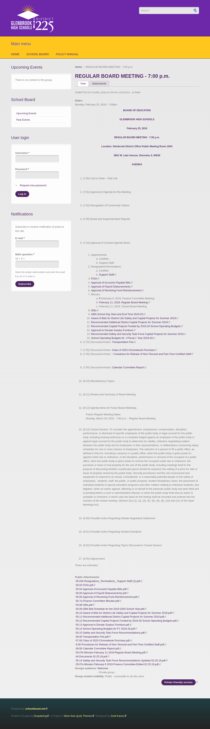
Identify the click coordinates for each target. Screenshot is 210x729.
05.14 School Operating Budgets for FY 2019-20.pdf (105, 628)
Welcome (103, 668)
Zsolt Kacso (117, 715)
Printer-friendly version (178, 682)
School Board (38, 54)
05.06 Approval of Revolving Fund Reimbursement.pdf (106, 596)
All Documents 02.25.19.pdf (91, 656)
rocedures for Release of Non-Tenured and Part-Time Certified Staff (152, 353)
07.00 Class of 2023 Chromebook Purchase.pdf (103, 640)
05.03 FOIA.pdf (84, 585)
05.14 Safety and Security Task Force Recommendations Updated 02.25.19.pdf (120, 660)
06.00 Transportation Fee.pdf (92, 636)
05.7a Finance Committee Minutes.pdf (97, 600)
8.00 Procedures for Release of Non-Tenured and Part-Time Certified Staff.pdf (120, 644)
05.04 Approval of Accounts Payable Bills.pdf (101, 589)
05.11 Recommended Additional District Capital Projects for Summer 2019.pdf (120, 616)
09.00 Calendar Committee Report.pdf (97, 648)
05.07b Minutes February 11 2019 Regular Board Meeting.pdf (110, 652)
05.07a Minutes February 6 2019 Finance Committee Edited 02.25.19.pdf (117, 664)
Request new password (33, 185)
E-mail (20, 238)
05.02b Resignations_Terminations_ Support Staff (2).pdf (108, 581)
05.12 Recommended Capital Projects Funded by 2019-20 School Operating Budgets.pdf (126, 620)
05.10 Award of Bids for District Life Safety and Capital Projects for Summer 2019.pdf (124, 612)
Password (22, 169)
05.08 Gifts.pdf (84, 604)
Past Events (23, 119)
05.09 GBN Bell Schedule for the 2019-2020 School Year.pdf (110, 608)
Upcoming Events (26, 113)
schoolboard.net (35, 708)
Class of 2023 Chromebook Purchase (133, 349)
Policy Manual (67, 54)
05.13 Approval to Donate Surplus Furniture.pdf (102, 624)
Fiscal (131, 337)
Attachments (99, 83)
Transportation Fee (122, 341)
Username (22, 152)
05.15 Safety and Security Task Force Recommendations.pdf (110, 632)
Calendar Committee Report (128, 367)
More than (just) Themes (78, 715)
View (84, 83)
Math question (24, 254)
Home (15, 54)
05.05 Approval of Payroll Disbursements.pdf (101, 593)
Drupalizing (40, 715)
